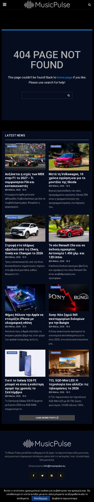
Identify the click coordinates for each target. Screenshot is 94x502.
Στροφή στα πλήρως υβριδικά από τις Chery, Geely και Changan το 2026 (24, 249)
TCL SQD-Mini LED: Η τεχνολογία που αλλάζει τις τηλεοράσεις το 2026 (68, 384)
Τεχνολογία (12, 287)
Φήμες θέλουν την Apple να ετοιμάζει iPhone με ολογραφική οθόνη (24, 318)
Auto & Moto (12, 146)
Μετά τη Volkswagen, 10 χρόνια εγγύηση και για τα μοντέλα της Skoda (67, 178)
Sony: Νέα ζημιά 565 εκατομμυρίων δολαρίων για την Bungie (66, 318)
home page (64, 77)
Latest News (15, 135)
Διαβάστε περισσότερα (64, 498)
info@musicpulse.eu (54, 466)
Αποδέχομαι (40, 498)
